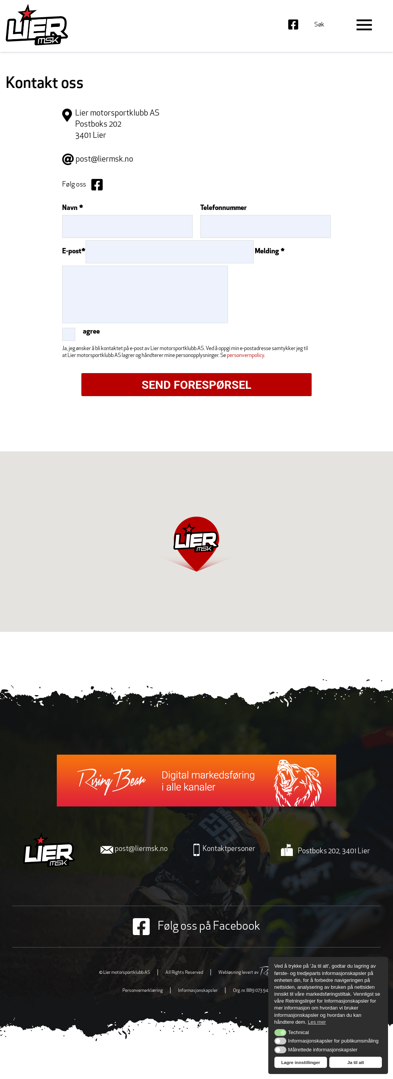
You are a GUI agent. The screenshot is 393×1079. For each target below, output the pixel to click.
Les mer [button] (317, 1022)
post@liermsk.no (104, 159)
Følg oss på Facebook (196, 926)
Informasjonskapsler (198, 990)
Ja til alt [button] (355, 1062)
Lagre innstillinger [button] (300, 1062)
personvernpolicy (245, 356)
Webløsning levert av (256, 972)
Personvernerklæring (142, 990)
